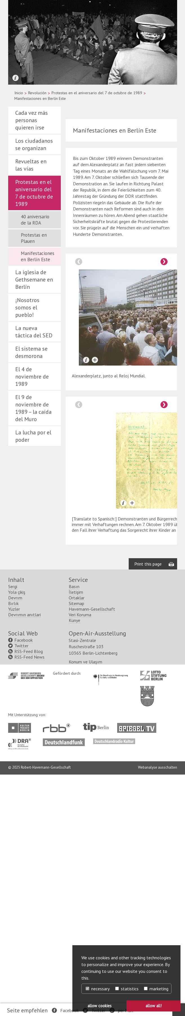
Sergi (12, 586)
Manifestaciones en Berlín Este (37, 256)
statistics (127, 988)
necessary (98, 988)
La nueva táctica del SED (33, 331)
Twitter (21, 645)
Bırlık (13, 603)
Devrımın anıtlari (24, 614)
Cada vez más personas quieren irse (31, 120)
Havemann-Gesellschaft (92, 609)
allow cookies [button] (100, 1005)
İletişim (76, 592)
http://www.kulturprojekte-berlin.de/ (21, 728)
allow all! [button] (154, 1005)
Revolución (37, 92)
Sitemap (76, 603)
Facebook (69, 1010)
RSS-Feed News (29, 657)
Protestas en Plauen (34, 238)
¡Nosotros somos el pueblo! (27, 307)
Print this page (148, 564)
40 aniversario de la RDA (35, 220)
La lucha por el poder (33, 436)
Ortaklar (76, 598)
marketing (156, 988)
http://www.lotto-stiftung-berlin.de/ (153, 675)
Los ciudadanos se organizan (34, 144)
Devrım (15, 598)
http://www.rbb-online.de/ (57, 728)
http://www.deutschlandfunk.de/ (64, 741)
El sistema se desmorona (31, 352)
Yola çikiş (16, 592)
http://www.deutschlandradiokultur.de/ (114, 741)
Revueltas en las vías (30, 165)
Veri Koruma (80, 614)
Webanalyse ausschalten (157, 767)
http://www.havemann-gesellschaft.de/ (26, 676)
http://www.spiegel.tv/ (139, 726)
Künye (74, 620)
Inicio (18, 92)
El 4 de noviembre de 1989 (32, 377)
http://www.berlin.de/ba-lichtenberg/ (147, 691)
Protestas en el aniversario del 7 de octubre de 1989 (97, 92)
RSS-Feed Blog (28, 651)
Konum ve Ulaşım (85, 662)
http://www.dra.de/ (21, 741)
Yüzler (14, 609)
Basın (74, 586)
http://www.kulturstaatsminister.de (110, 673)
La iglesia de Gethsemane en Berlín (34, 280)
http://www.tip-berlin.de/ (96, 727)
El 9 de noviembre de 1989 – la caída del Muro (33, 408)
